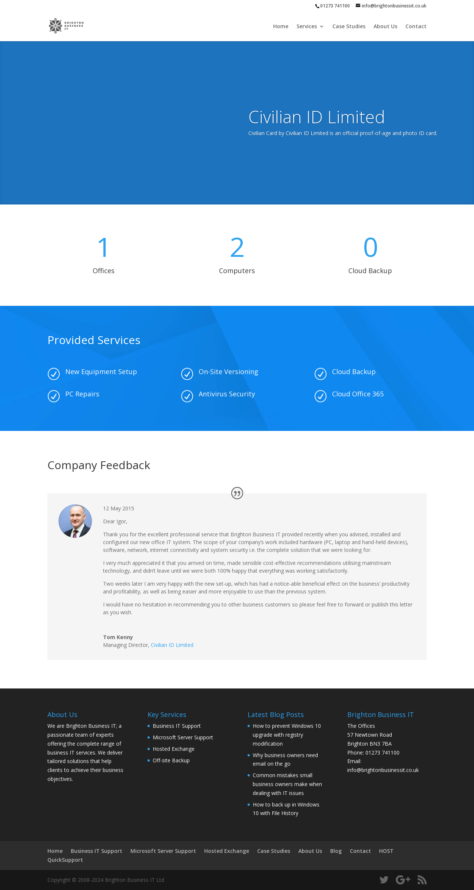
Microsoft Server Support (183, 737)
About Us (385, 27)
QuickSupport (65, 859)
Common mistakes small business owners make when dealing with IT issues (287, 784)
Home (280, 27)
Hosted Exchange (174, 748)
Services (306, 27)
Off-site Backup (171, 760)
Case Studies (348, 27)
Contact (416, 27)
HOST (386, 850)
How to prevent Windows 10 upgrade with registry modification (287, 734)
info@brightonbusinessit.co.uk (383, 769)
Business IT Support (177, 725)
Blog (336, 850)
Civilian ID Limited (172, 644)
